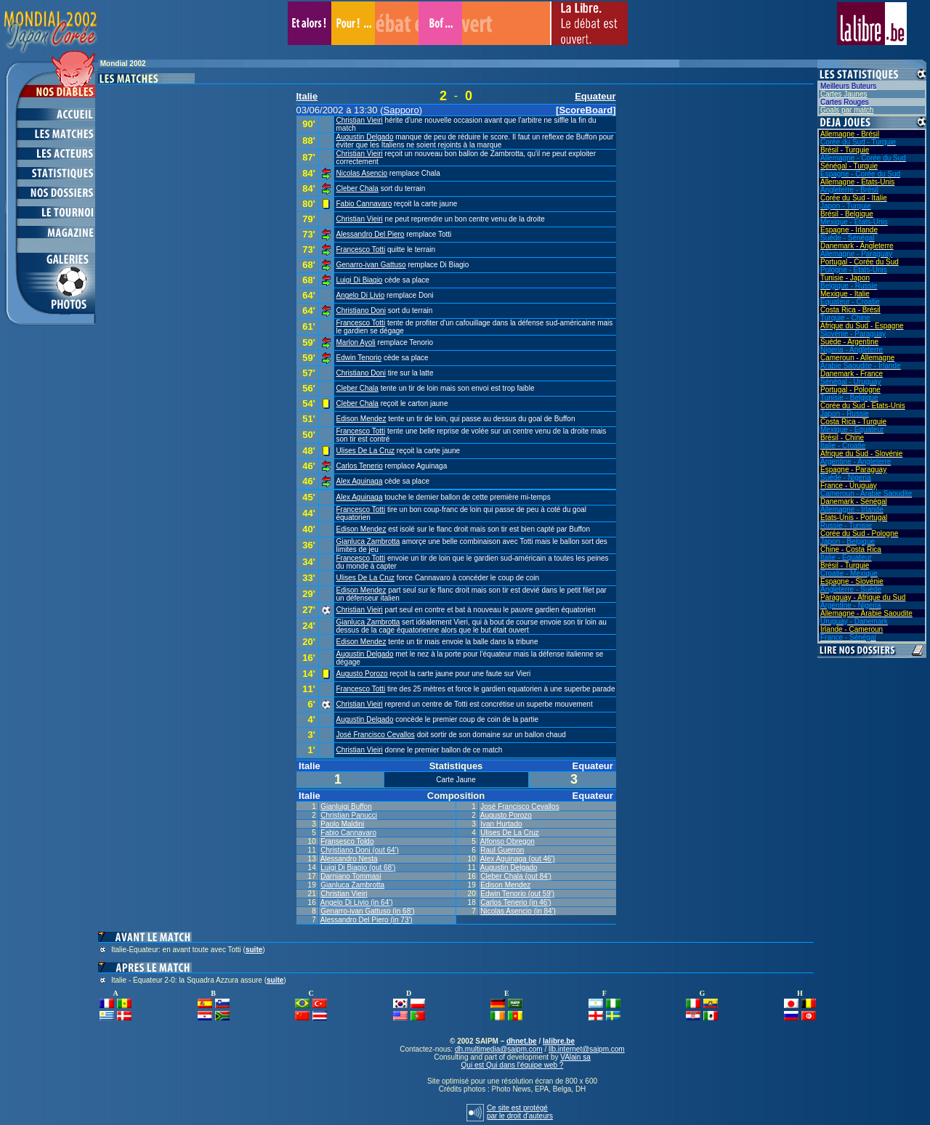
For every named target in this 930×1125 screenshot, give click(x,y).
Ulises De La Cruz (365, 451)
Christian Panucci (348, 815)
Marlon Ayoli (356, 342)
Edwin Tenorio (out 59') (517, 894)
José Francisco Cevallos (375, 735)
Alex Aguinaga (359, 481)
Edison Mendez (361, 419)
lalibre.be (559, 1041)
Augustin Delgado (365, 137)
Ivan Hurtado (501, 824)
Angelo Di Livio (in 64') (356, 902)
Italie (307, 96)
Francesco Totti (361, 249)
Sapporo (401, 110)
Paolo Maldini (342, 824)
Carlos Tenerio (359, 466)
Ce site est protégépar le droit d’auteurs (520, 1112)
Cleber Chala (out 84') (515, 876)
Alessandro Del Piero (370, 234)
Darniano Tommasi (350, 876)
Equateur (595, 96)
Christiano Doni (361, 310)
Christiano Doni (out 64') (359, 850)
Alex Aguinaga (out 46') (517, 859)
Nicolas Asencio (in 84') (518, 911)
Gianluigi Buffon (345, 807)
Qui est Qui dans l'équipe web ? (512, 1065)
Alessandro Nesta (349, 859)
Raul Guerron (502, 850)
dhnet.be (521, 1041)
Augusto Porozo (362, 674)
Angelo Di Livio (360, 295)
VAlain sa (575, 1057)
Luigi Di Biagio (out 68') (357, 868)
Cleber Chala (357, 188)
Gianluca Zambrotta (368, 541)
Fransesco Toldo (346, 841)
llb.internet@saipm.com (587, 1049)
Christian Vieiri (359, 120)
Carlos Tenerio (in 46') (515, 902)
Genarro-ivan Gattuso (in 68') (367, 911)
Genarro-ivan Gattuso (371, 265)
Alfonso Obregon (507, 841)
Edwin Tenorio (359, 358)
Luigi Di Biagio (359, 280)
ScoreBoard (585, 110)
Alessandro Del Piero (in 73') (366, 920)
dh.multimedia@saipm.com (499, 1049)
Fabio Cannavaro (364, 204)
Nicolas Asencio (362, 173)
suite (254, 950)
